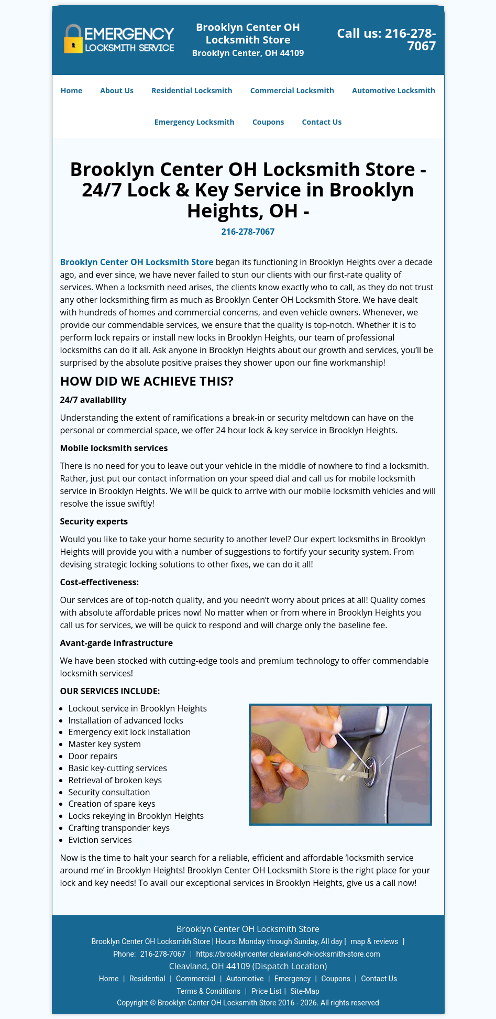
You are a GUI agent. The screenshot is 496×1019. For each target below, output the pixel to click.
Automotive (245, 978)
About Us (117, 90)
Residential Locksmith (192, 90)
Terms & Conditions (208, 991)
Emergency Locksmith (195, 122)
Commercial (195, 978)
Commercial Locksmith (292, 90)
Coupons (268, 122)
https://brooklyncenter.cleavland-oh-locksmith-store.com (288, 954)
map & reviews (375, 941)
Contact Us (322, 122)
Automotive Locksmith (393, 90)
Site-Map (305, 991)
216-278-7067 (410, 39)
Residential (147, 978)
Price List (266, 991)
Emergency (292, 978)
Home (71, 90)
